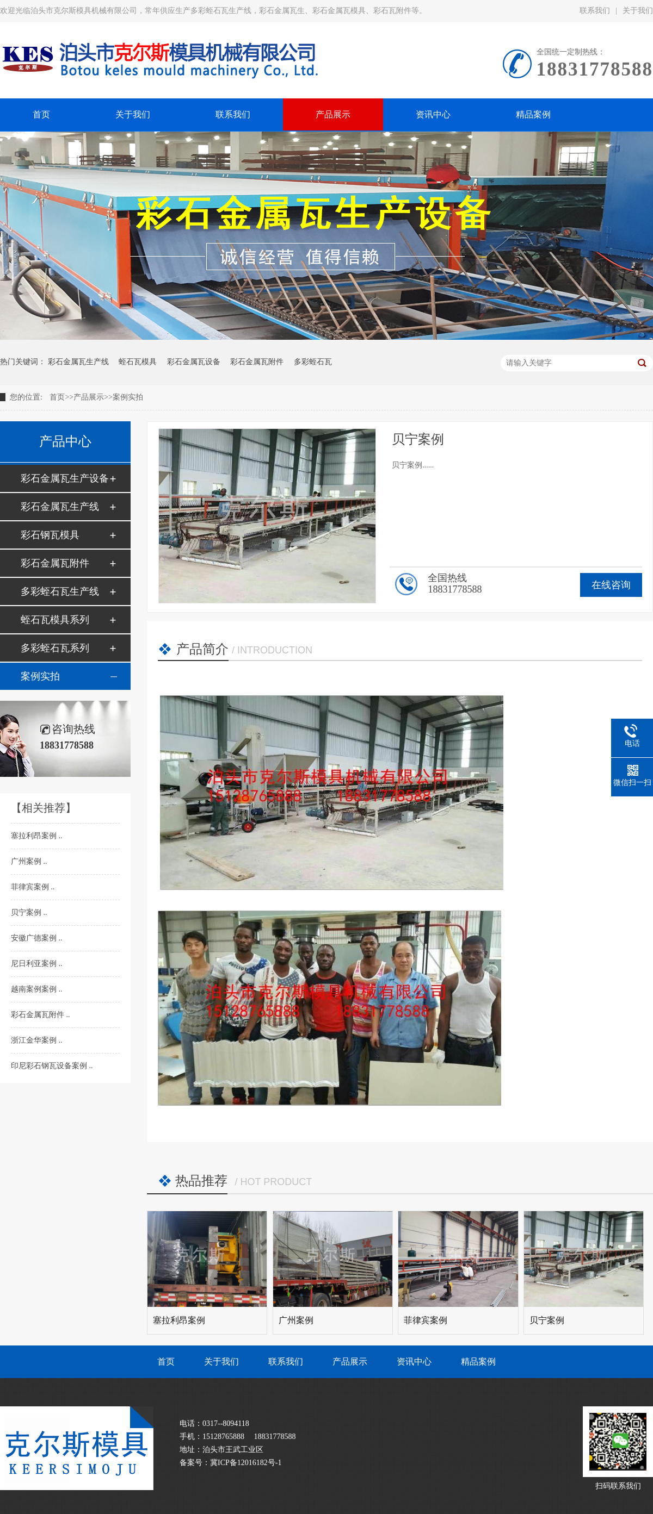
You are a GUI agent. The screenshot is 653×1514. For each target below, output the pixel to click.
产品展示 (88, 397)
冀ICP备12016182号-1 (245, 1463)
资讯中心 (414, 1361)
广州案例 (27, 861)
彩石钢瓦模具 (50, 534)
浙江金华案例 (35, 1040)
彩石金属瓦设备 (193, 362)
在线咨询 (611, 585)
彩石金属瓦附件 (257, 362)
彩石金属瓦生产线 (78, 362)
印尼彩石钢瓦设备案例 (50, 1066)
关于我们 (221, 1361)
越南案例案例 (35, 989)
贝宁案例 (27, 912)
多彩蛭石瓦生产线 (60, 591)
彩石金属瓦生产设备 (65, 478)
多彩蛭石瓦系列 (55, 648)
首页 (57, 397)
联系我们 (595, 11)
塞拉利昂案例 (35, 836)
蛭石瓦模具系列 (55, 619)
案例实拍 (128, 397)
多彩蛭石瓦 (313, 362)
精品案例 (478, 1361)
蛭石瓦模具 (138, 362)
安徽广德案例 (35, 938)
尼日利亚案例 (35, 964)
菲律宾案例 (31, 887)
